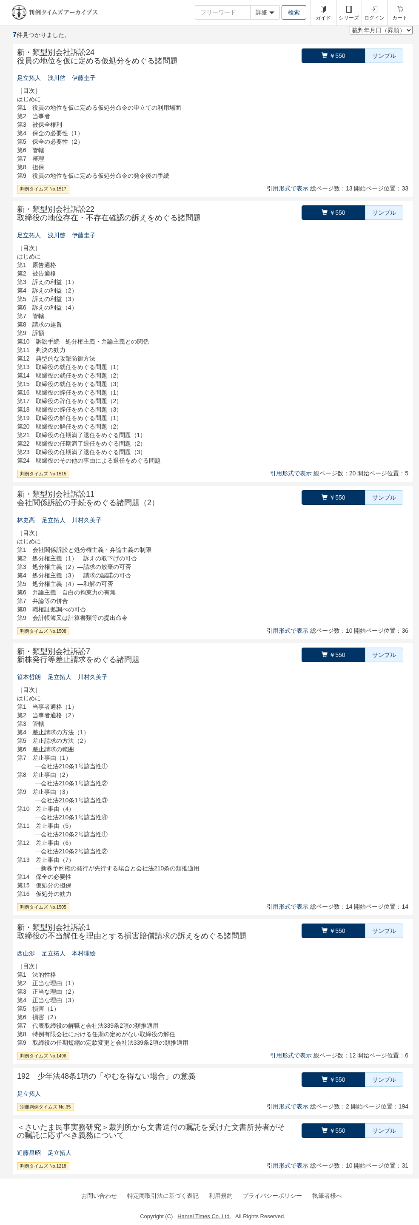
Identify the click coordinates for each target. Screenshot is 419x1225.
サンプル (384, 55)
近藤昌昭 (29, 1152)
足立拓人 (29, 77)
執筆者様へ (327, 1195)
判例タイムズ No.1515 (43, 473)
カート (400, 18)
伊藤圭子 (84, 77)
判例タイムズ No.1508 (43, 631)
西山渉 (26, 953)
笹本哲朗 (29, 677)
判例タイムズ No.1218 (43, 1165)
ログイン (374, 18)
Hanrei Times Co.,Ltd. (204, 1216)
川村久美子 (87, 520)
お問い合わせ (99, 1195)
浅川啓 (57, 77)
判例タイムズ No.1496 (43, 1055)
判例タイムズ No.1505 (43, 907)
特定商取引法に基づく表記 (163, 1195)
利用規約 (221, 1195)
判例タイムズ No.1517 (43, 188)
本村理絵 (84, 953)
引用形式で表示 (287, 188)
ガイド (323, 18)
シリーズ (349, 18)
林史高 (26, 520)
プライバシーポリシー (272, 1195)
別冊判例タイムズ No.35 (45, 1106)
